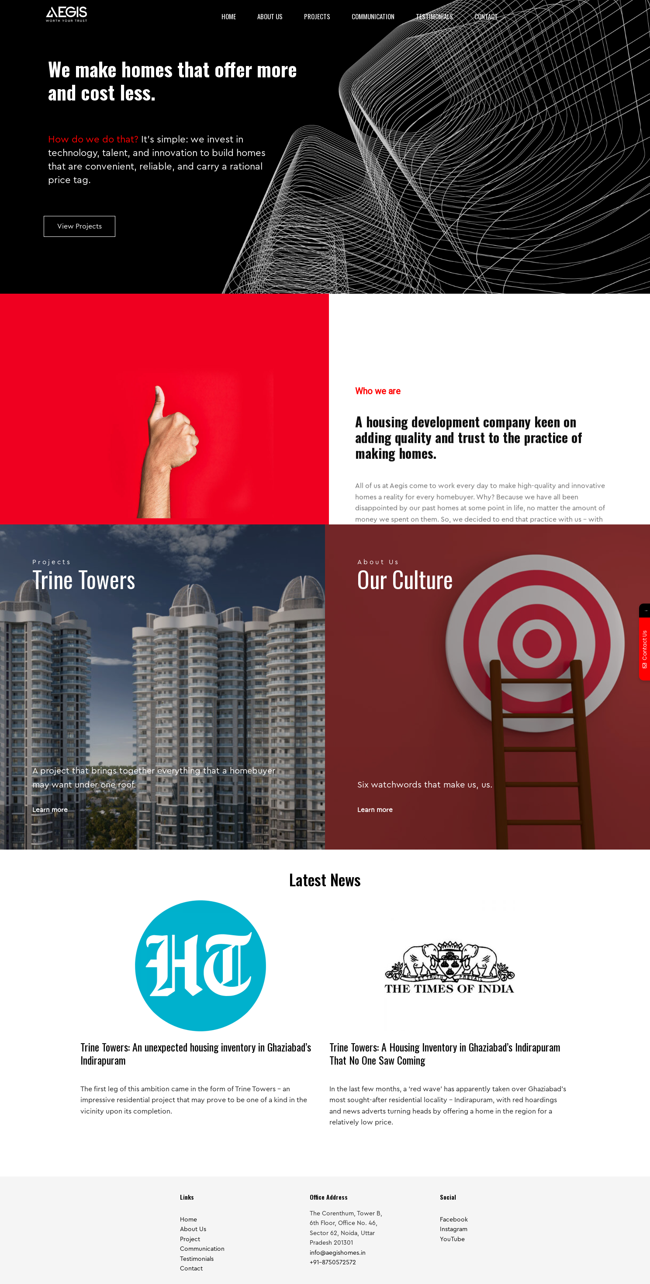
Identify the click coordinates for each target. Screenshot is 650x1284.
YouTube (452, 1239)
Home (228, 16)
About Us (270, 16)
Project (190, 1239)
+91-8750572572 (333, 1263)
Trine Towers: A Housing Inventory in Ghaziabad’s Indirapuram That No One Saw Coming (444, 1053)
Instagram (453, 1229)
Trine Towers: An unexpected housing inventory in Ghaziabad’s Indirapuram (195, 1053)
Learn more (50, 810)
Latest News (325, 879)
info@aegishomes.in (338, 1253)
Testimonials (434, 16)
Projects (317, 16)
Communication (373, 16)
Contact (486, 16)
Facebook (454, 1220)
